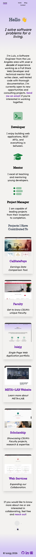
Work (20, 3)
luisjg (18, 347)
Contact (22, 5)
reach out (20, 514)
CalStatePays (18, 261)
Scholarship (18, 432)
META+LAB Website (18, 389)
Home (5, 3)
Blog (25, 3)
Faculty (18, 304)
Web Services (18, 478)
